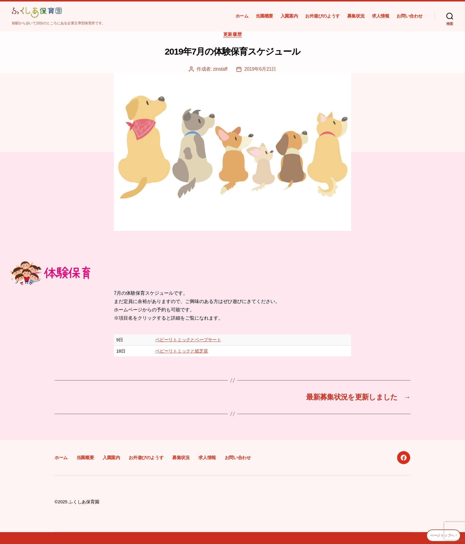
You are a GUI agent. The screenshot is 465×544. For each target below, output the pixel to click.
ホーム (242, 15)
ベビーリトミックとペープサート (188, 339)
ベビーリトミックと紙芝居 (181, 350)
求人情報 (380, 15)
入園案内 (289, 15)
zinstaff (220, 69)
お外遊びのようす (322, 15)
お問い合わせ (409, 15)
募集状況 (355, 15)
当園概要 (264, 15)
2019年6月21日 (260, 69)
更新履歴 (232, 34)
